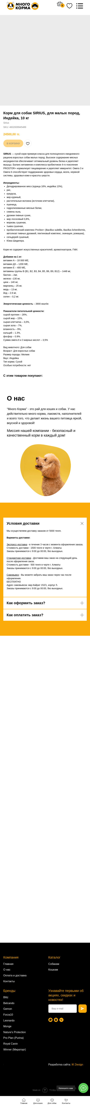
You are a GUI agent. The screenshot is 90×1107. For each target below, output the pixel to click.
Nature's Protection (14, 1032)
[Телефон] (61, 1020)
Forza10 (8, 1014)
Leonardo (9, 1020)
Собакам (53, 964)
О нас (6, 969)
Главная (8, 964)
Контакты (9, 981)
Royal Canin (10, 1043)
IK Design (77, 1064)
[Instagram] (56, 1020)
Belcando (8, 1003)
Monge (7, 1026)
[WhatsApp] (50, 1020)
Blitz (5, 997)
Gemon (7, 1008)
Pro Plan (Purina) (13, 1037)
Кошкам (53, 969)
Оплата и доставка (15, 975)
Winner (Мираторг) (14, 1049)
